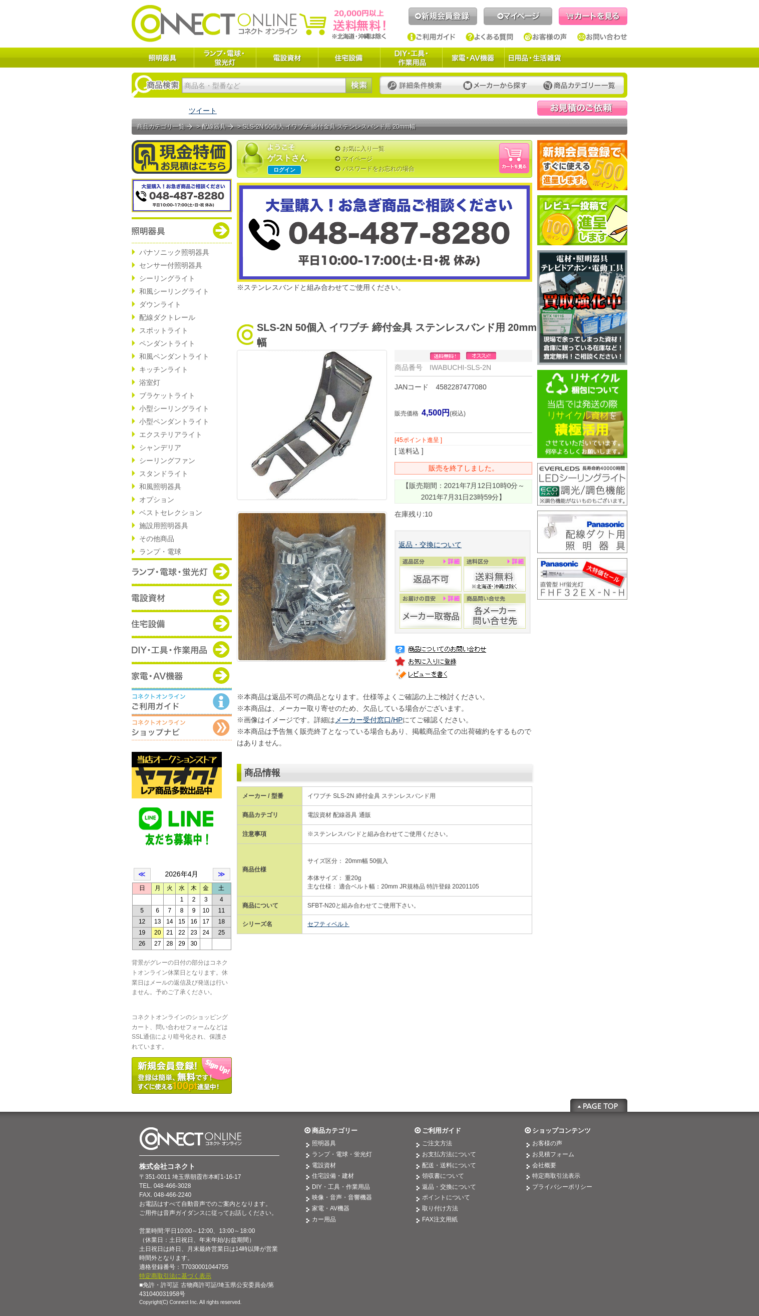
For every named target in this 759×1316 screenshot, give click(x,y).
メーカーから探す (495, 86)
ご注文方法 (437, 1143)
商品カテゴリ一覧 (161, 126)
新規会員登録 (443, 16)
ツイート (203, 111)
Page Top (598, 1105)
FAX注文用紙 (440, 1219)
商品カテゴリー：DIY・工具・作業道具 (182, 649)
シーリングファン (167, 461)
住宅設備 (349, 58)
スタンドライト (163, 474)
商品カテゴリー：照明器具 (182, 230)
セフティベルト (328, 924)
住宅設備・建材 (333, 1175)
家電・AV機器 (473, 58)
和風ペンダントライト (174, 356)
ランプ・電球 (160, 552)
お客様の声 (545, 37)
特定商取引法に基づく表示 (175, 1275)
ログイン (284, 170)
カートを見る (593, 16)
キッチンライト (163, 369)
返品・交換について (430, 545)
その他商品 (156, 539)
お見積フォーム (553, 1154)
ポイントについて (446, 1197)
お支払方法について (449, 1154)
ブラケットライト (167, 395)
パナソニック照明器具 (174, 252)
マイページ (518, 16)
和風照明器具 (160, 487)
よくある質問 (490, 37)
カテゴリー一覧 (579, 86)
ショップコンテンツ (561, 1130)
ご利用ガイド (431, 37)
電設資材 (287, 58)
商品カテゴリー (334, 1130)
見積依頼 (582, 108)
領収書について (443, 1175)
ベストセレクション (170, 513)
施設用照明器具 (163, 526)
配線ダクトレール (167, 317)
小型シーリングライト (174, 408)
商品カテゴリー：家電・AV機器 (182, 675)
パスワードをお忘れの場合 (378, 168)
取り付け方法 (440, 1208)
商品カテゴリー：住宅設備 (182, 623)
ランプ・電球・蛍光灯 (225, 58)
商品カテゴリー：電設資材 (182, 597)
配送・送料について (449, 1165)
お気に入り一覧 (363, 148)
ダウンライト (160, 304)
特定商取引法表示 (556, 1175)
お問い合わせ (602, 37)
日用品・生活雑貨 (534, 58)
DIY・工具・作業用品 (411, 58)
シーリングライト (167, 278)
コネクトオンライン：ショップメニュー (182, 727)
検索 (358, 85)
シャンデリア (160, 448)
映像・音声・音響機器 (342, 1197)
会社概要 (544, 1165)
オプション (156, 500)
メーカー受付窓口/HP (369, 720)
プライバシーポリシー (562, 1186)
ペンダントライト (167, 343)
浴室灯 (149, 382)
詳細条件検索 (417, 86)
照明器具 (163, 58)
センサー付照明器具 (170, 265)
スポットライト (163, 330)
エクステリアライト (170, 434)
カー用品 (324, 1219)
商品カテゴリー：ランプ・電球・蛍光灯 (182, 571)
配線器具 (214, 126)
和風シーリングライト (174, 291)
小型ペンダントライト (174, 421)
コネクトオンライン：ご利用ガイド (182, 701)
